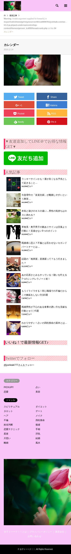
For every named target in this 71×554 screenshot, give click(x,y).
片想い (7, 438)
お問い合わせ (34, 536)
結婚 (38, 438)
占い (38, 387)
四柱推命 (40, 420)
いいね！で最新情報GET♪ (26, 342)
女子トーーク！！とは (15, 531)
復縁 (38, 424)
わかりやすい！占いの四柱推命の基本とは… (44, 323)
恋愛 (6, 391)
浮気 (38, 433)
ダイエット (41, 406)
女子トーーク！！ (27, 549)
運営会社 (59, 531)
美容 (38, 391)
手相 (38, 429)
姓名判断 (8, 424)
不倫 (6, 420)
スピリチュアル (12, 406)
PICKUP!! (8, 387)
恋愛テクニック (12, 429)
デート (39, 411)
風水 (38, 442)
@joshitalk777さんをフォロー (19, 365)
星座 (6, 433)
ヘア (6, 415)
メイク (39, 415)
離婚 (6, 442)
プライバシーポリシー (41, 531)
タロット (8, 411)
